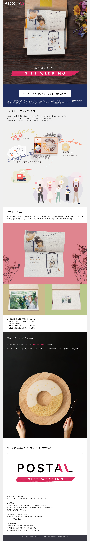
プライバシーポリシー (52, 536)
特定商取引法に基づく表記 (63, 536)
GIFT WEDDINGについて (34, 536)
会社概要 (44, 536)
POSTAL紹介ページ (37, 344)
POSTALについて (25, 536)
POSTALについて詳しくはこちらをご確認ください (45, 94)
